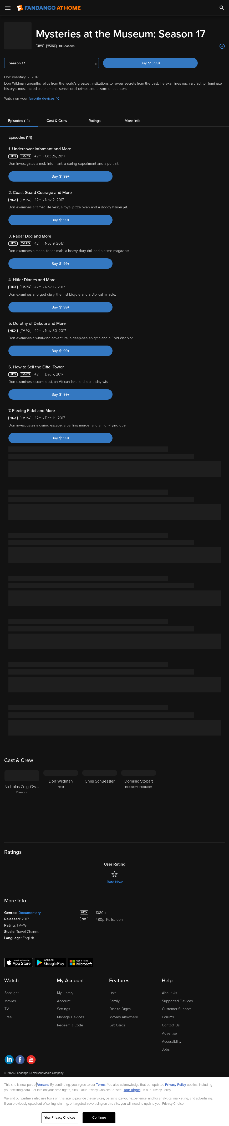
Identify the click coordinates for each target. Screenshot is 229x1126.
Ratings (95, 129)
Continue (99, 1117)
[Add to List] (222, 54)
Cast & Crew (57, 129)
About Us (169, 1001)
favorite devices (44, 107)
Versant (43, 1085)
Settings (63, 1017)
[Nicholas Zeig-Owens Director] (21, 811)
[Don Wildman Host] (60, 811)
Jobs (166, 1058)
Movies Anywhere (123, 1025)
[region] (114, 1101)
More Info (132, 129)
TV (6, 1017)
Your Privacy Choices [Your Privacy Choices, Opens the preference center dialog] (59, 1117)
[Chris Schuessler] (99, 811)
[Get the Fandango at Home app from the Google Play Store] (50, 970)
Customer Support (176, 1017)
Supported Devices (177, 1009)
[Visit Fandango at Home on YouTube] (31, 1068)
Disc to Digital (120, 1017)
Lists (112, 1001)
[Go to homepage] (49, 8)
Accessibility (171, 1050)
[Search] (221, 8)
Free (8, 1025)
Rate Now (115, 890)
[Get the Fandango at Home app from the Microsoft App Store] (81, 970)
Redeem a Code (70, 1033)
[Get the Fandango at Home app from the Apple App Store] (18, 970)
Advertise (169, 1042)
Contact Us (171, 1033)
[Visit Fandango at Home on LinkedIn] (9, 1068)
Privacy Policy (175, 1085)
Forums (168, 1025)
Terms (100, 1085)
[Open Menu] (7, 8)
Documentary (29, 921)
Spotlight (11, 1001)
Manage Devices (70, 1025)
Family (114, 1009)
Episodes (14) (19, 129)
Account (63, 1009)
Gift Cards (117, 1033)
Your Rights (132, 1090)
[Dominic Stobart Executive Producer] (138, 811)
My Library (65, 1001)
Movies (10, 1009)
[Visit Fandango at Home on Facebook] (20, 1068)
